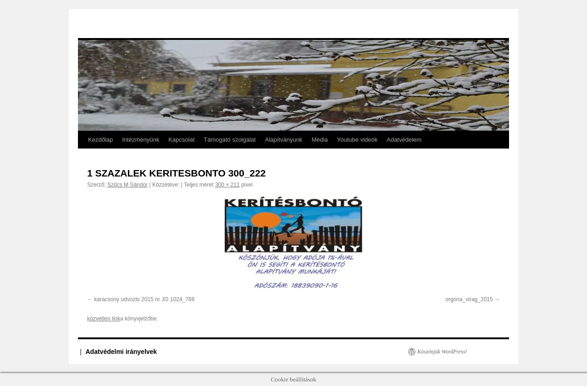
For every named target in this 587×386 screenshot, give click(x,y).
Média (319, 139)
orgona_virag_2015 (469, 299)
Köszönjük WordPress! (442, 351)
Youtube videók (357, 139)
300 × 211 (227, 185)
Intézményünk (140, 139)
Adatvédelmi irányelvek (121, 351)
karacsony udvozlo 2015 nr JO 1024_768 (144, 299)
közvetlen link (103, 318)
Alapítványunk (284, 139)
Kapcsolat (181, 139)
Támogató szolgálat (229, 139)
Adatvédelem (404, 139)
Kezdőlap (100, 139)
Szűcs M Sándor (127, 185)
